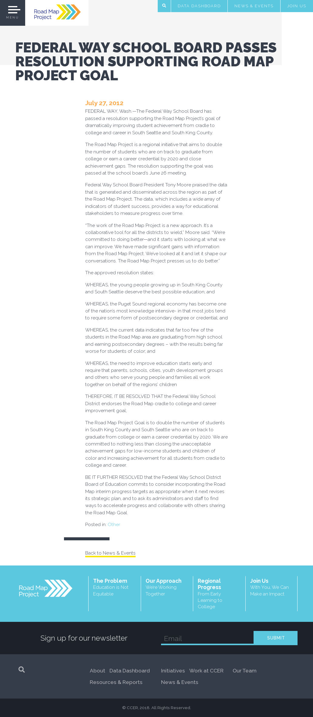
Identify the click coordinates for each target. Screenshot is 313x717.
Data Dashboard (199, 6)
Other (114, 524)
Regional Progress (219, 594)
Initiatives (173, 671)
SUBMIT (276, 637)
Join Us (296, 6)
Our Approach (167, 587)
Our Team (245, 671)
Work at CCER (206, 671)
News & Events (254, 6)
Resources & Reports (116, 682)
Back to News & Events (110, 553)
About (97, 671)
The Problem (114, 587)
